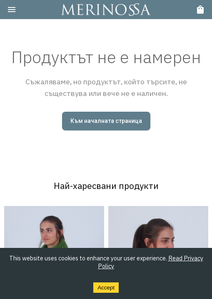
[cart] (200, 9)
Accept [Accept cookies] (106, 287)
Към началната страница (106, 121)
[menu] (11, 9)
